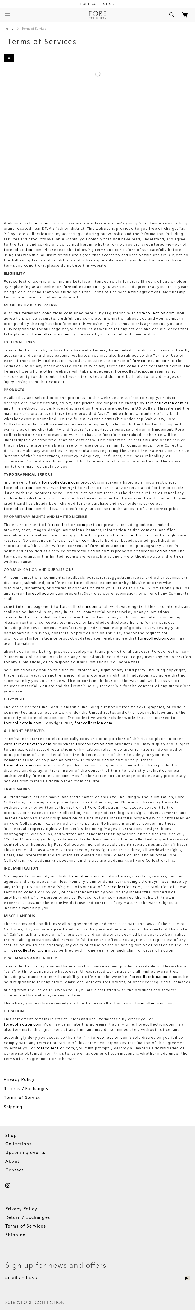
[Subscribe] (187, 1278)
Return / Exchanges (27, 1218)
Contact (14, 1170)
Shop (11, 1136)
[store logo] (97, 15)
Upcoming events (25, 1153)
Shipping (13, 1107)
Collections (18, 1144)
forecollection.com (48, 223)
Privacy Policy (19, 1079)
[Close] (9, 58)
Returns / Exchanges (26, 1089)
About (12, 1162)
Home (9, 28)
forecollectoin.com (23, 723)
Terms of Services (25, 1226)
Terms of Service (22, 1098)
